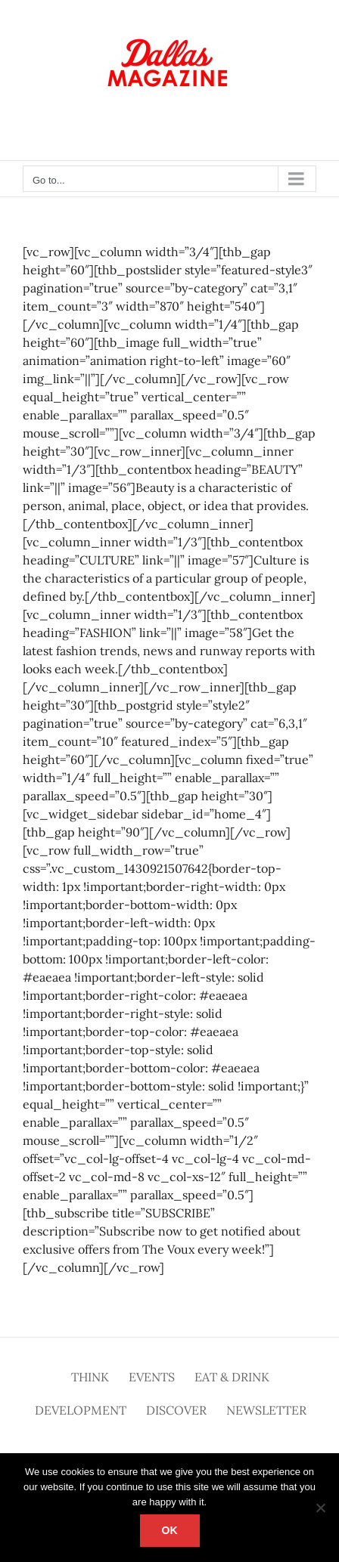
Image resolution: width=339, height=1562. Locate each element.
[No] (320, 1507)
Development (80, 1410)
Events (152, 1376)
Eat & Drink (231, 1376)
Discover (176, 1410)
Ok (170, 1530)
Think (90, 1376)
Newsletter (266, 1410)
